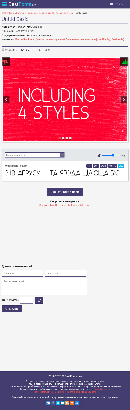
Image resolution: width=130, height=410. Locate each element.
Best (22, 4)
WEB (121, 166)
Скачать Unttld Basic (65, 192)
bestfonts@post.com (100, 389)
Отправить (11, 308)
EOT (96, 166)
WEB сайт (85, 205)
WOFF (103, 166)
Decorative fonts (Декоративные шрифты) (40, 39)
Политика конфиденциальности (81, 392)
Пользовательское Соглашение (49, 392)
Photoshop (73, 205)
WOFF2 (112, 166)
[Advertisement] (65, 234)
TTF (89, 166)
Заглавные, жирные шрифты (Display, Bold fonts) (95, 39)
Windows (44, 205)
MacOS (54, 205)
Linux (62, 205)
